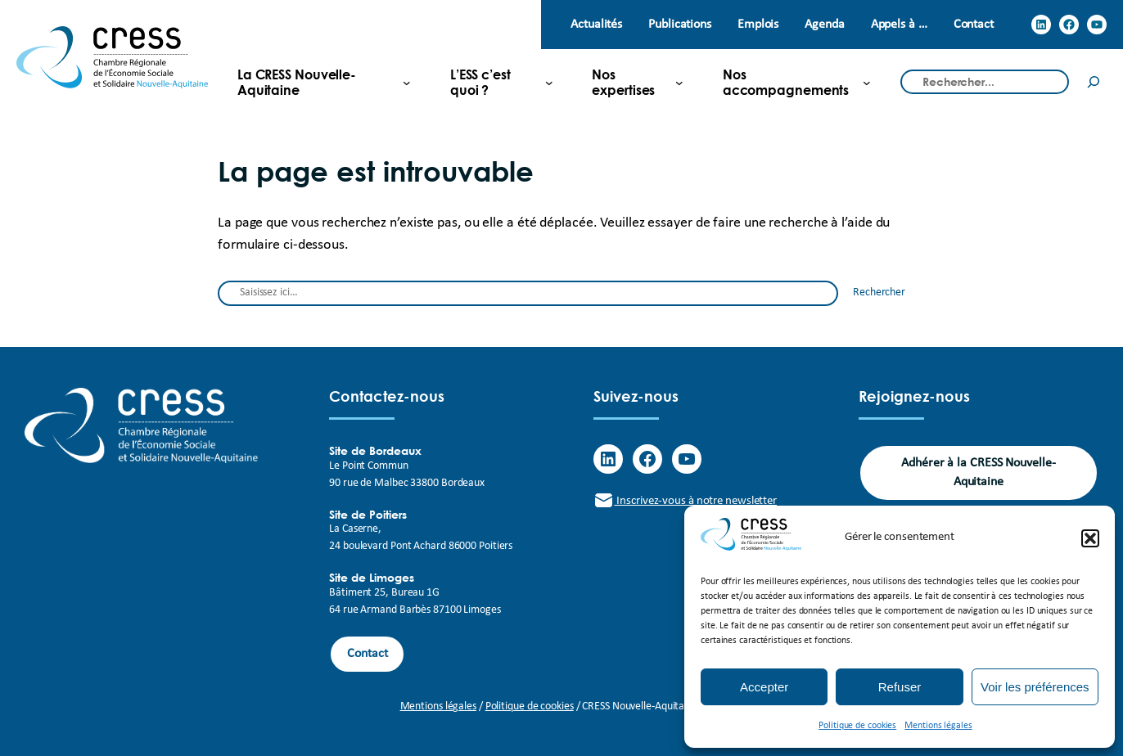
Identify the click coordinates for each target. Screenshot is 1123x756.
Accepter (764, 687)
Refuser (900, 687)
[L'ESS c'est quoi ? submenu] (494, 81)
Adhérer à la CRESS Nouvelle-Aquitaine (978, 472)
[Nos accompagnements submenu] (790, 81)
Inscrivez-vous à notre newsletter (685, 501)
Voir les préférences (1035, 687)
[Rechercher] (1093, 82)
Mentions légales (938, 726)
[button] (1090, 538)
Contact (367, 653)
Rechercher (879, 292)
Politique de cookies (857, 726)
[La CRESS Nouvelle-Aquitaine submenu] (317, 81)
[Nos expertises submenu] (631, 81)
